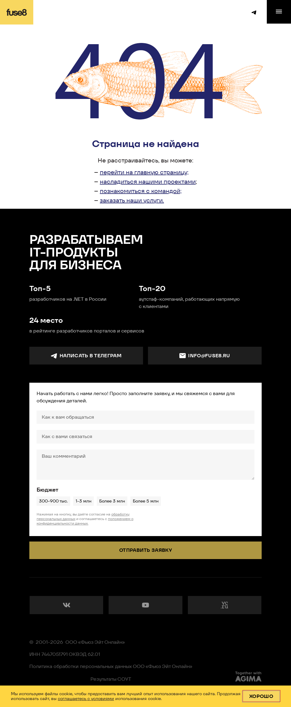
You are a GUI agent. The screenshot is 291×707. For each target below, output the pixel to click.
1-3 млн (83, 501)
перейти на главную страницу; (144, 172)
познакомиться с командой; (140, 191)
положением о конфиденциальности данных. (85, 520)
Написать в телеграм (86, 355)
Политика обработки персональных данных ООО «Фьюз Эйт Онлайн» (110, 666)
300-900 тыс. (53, 501)
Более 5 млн (145, 501)
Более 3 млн (112, 501)
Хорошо (261, 696)
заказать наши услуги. (132, 200)
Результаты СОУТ (110, 679)
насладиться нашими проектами (148, 181)
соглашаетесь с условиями (86, 698)
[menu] (279, 12)
